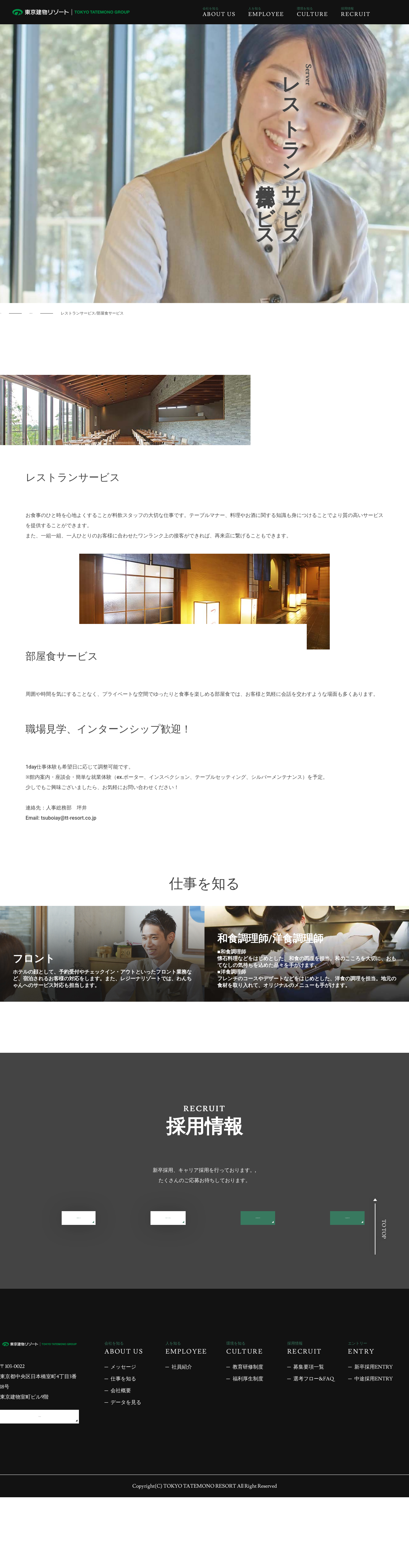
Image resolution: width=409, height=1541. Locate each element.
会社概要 (121, 1428)
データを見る (126, 1440)
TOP (4, 313)
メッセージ (123, 1405)
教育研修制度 (248, 1405)
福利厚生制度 (248, 1417)
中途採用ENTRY (294, 1253)
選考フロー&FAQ (294, 1221)
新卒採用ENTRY (115, 1253)
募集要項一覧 (115, 1221)
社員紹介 (182, 1405)
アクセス (39, 1457)
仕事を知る (45, 313)
